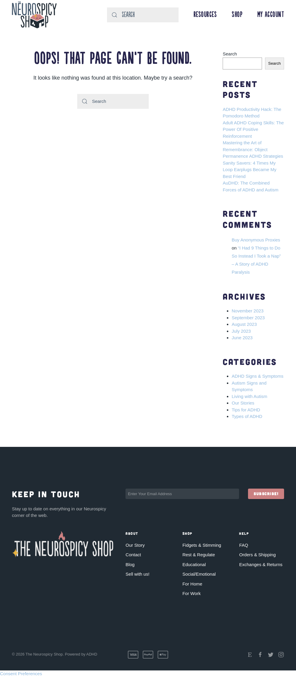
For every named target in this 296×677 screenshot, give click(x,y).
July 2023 (241, 331)
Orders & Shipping (257, 554)
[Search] (143, 14)
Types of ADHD (247, 416)
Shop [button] (237, 15)
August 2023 (244, 324)
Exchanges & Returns (260, 564)
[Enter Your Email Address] (182, 494)
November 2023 (248, 310)
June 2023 (242, 337)
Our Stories (243, 402)
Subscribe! (266, 493)
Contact (133, 554)
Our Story (135, 544)
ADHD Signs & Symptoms (257, 376)
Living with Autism (249, 396)
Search (230, 53)
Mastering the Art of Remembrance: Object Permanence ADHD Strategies (253, 149)
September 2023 (248, 317)
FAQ (243, 544)
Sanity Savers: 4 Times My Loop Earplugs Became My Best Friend (249, 169)
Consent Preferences (21, 673)
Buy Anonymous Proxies (256, 239)
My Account (270, 15)
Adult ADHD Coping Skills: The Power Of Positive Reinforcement (253, 129)
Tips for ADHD (246, 409)
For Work (191, 593)
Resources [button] (205, 15)
